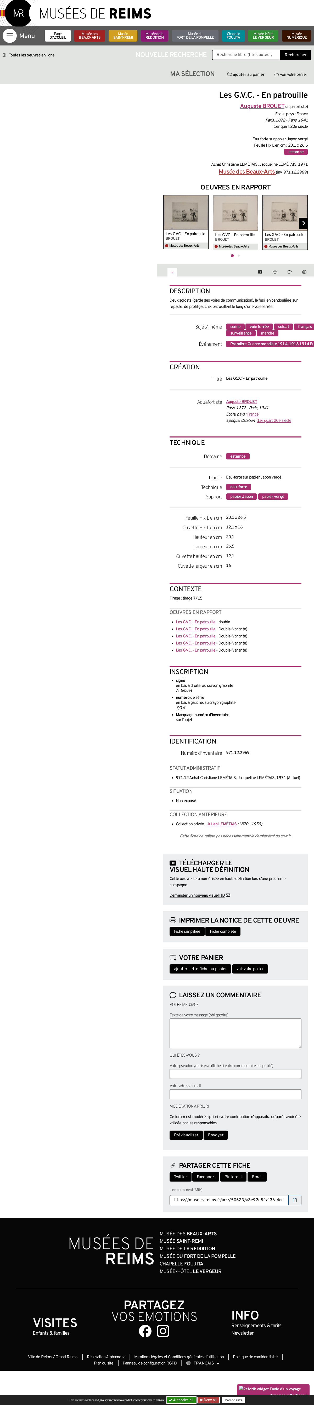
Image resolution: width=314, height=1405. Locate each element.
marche (267, 333)
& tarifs (256, 1326)
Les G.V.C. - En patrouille (185, 234)
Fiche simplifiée (187, 931)
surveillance (240, 333)
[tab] (232, 255)
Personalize (233, 1400)
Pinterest (233, 1177)
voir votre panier (290, 74)
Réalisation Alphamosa (106, 1357)
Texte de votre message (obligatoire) (199, 1015)
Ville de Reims (40, 1357)
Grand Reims (66, 1357)
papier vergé (273, 496)
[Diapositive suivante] (303, 223)
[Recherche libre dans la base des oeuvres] (246, 55)
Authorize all (181, 1400)
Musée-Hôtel (263, 36)
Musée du (195, 36)
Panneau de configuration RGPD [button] (150, 1363)
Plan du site (103, 1363)
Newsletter (242, 1333)
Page (57, 36)
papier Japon (241, 496)
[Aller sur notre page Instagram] (163, 1331)
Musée (123, 36)
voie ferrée (259, 327)
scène (235, 327)
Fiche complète (223, 931)
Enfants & (51, 1333)
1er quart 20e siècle (274, 420)
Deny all (209, 1400)
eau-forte (238, 487)
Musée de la (154, 36)
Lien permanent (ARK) (186, 1190)
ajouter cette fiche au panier (200, 969)
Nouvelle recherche (171, 55)
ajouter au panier (246, 74)
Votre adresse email (185, 1086)
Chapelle (233, 36)
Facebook (206, 1177)
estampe (296, 152)
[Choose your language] (203, 1363)
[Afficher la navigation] (10, 36)
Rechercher (296, 55)
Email (257, 1177)
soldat (283, 327)
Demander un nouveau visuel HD (197, 895)
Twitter (180, 1177)
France (253, 414)
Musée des (89, 36)
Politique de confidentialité (255, 1357)
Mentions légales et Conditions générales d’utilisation (179, 1357)
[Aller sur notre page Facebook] (145, 1331)
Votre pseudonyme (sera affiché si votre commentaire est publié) (221, 1066)
